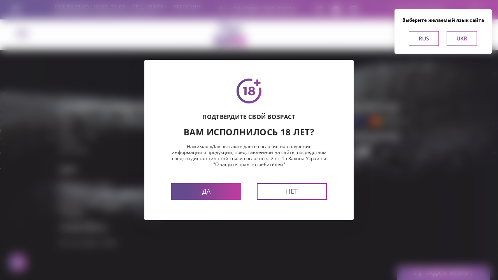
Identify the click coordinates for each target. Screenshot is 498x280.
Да (206, 191)
